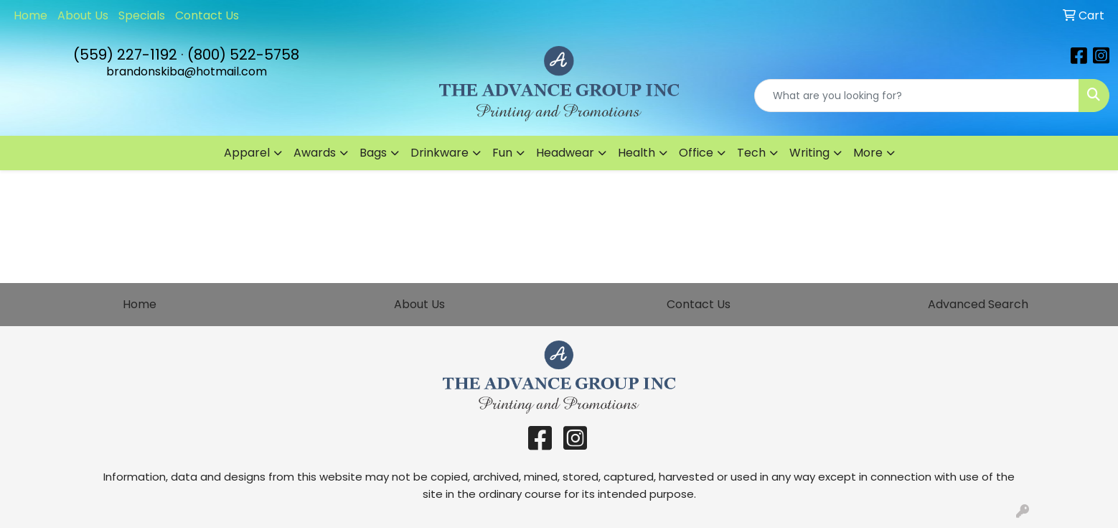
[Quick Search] (916, 95)
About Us (82, 15)
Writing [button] (809, 152)
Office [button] (696, 152)
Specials (141, 15)
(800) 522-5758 (243, 55)
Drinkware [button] (439, 152)
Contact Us (207, 15)
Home (30, 15)
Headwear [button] (565, 152)
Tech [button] (751, 152)
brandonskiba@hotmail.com (186, 71)
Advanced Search (978, 304)
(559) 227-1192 (125, 55)
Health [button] (636, 152)
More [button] (868, 152)
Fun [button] (502, 152)
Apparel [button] (247, 152)
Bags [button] (373, 152)
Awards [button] (314, 152)
